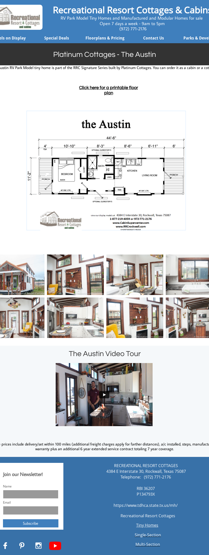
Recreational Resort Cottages (148, 515)
